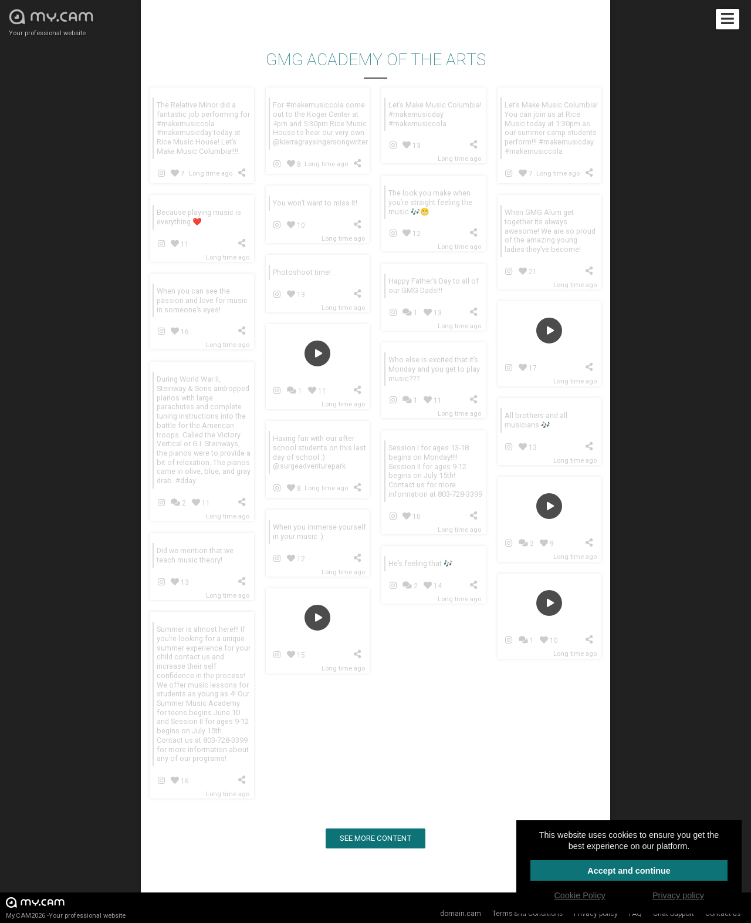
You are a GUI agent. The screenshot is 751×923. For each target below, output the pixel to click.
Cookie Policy (579, 895)
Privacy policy (596, 913)
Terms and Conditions (527, 913)
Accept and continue (629, 870)
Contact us (722, 913)
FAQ (635, 913)
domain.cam (460, 913)
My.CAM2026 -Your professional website (66, 907)
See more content (375, 838)
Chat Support (673, 913)
